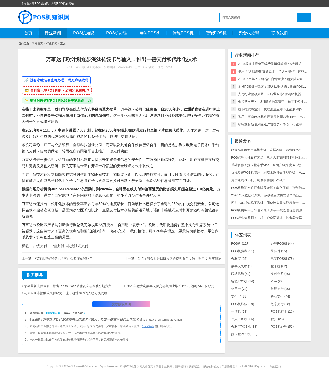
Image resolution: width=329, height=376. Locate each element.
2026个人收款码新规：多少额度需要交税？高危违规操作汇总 (274, 195)
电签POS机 (149, 33)
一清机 (239, 311)
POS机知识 (83, 33)
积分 (277, 319)
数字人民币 (243, 266)
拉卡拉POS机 (244, 334)
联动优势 (241, 274)
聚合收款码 (249, 33)
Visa (277, 281)
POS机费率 (242, 251)
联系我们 (279, 33)
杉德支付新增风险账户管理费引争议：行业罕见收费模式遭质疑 (283, 124)
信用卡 (239, 289)
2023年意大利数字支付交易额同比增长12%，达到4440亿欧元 (170, 286)
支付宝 (239, 296)
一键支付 (113, 151)
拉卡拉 (279, 266)
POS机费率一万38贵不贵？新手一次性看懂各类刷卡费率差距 (274, 210)
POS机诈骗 (242, 304)
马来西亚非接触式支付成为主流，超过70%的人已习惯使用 (65, 293)
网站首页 (37, 43)
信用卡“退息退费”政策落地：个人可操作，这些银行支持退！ (280, 71)
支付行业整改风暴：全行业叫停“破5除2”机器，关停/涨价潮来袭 (283, 94)
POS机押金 (282, 311)
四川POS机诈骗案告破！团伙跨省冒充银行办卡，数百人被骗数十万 (279, 203)
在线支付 (76, 109)
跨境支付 (280, 289)
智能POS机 (216, 33)
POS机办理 (116, 33)
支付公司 (280, 274)
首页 (28, 33)
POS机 (240, 243)
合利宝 (239, 258)
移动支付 (280, 296)
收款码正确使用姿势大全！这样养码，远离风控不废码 (269, 150)
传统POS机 (183, 33)
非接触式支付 (172, 210)
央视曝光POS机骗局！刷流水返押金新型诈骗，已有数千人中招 (276, 172)
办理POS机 (282, 243)
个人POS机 (242, 319)
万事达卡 (127, 109)
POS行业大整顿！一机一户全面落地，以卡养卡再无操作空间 (274, 218)
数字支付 (280, 304)
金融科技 (80, 145)
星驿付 (279, 251)
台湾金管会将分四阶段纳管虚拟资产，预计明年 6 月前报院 (179, 258)
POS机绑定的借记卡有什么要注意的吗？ (63, 258)
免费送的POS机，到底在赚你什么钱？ (258, 180)
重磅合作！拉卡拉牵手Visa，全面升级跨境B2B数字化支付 (272, 165)
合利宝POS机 (244, 326)
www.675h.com (73, 313)
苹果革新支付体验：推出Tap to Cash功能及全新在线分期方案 (67, 286)
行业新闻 (53, 33)
